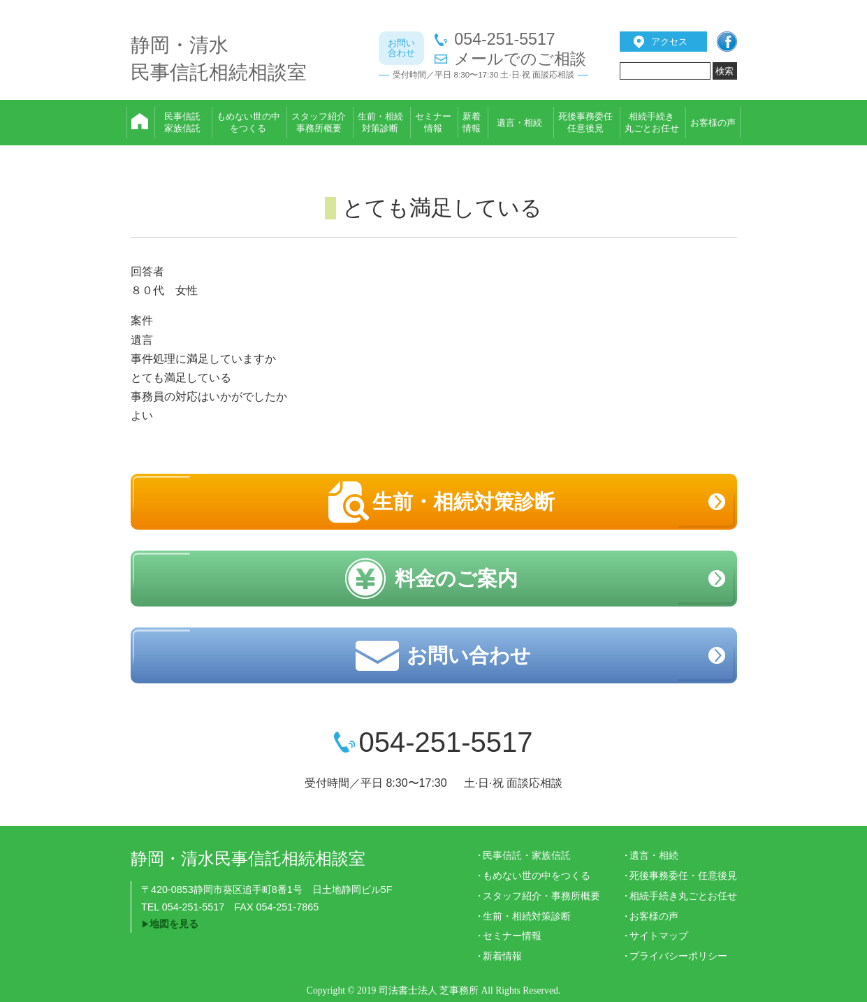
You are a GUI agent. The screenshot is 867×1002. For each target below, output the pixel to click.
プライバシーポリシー (678, 955)
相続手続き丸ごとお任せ (683, 895)
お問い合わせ (469, 655)
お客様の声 (653, 916)
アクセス (669, 41)
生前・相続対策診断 (463, 502)
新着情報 (502, 955)
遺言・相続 (653, 855)
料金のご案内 (456, 578)
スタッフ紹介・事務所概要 (541, 895)
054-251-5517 (504, 39)
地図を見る (174, 923)
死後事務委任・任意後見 (683, 875)
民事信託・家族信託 (527, 855)
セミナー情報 (512, 935)
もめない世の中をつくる (536, 875)
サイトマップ (658, 935)
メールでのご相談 (520, 59)
